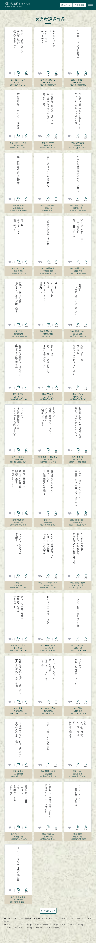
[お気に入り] (9, 73)
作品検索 (76, 918)
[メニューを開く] (90, 5)
